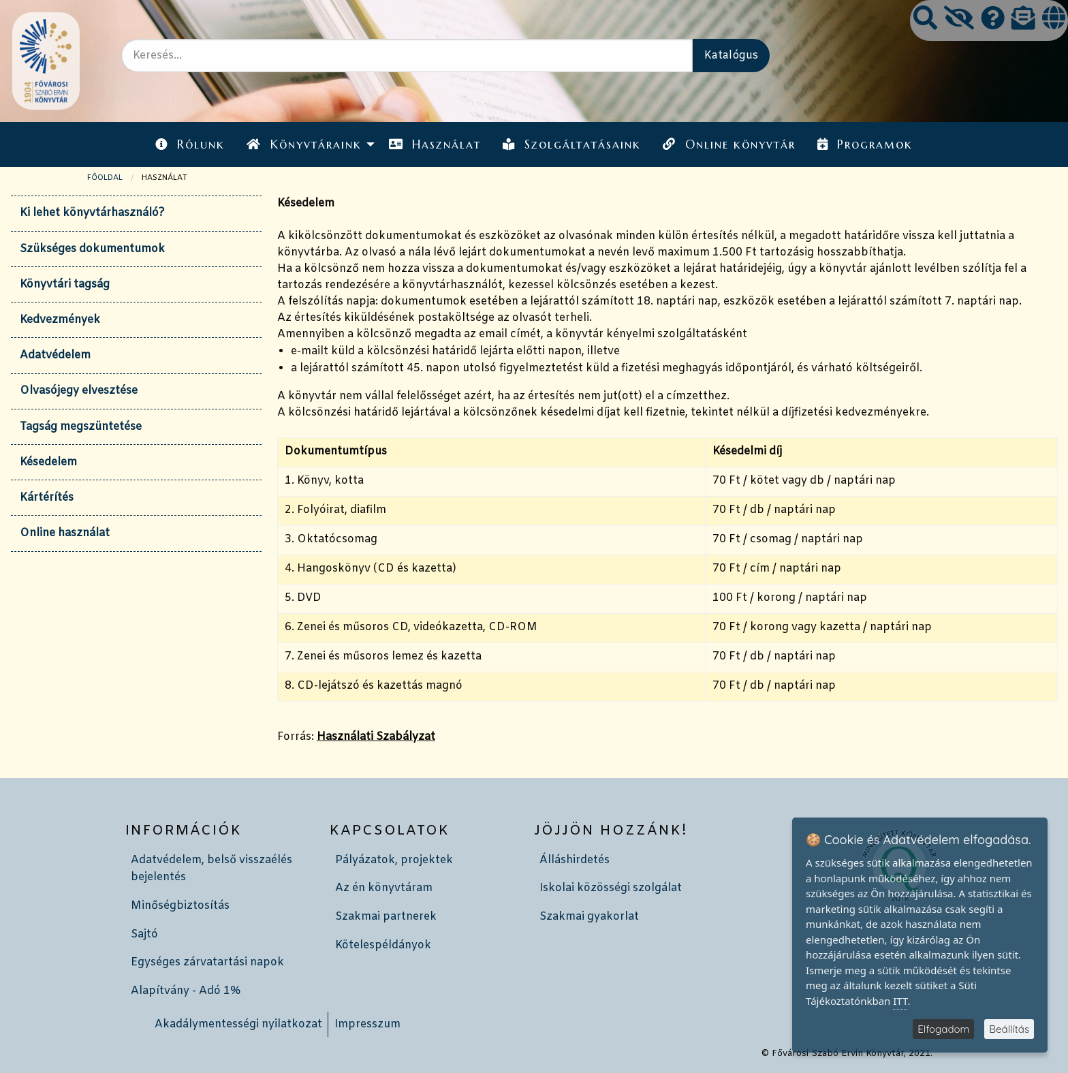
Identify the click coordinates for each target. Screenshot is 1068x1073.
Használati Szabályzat (376, 737)
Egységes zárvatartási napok (207, 962)
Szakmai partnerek (386, 916)
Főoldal (105, 178)
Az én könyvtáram (384, 888)
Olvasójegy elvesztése (79, 391)
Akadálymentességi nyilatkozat (238, 1024)
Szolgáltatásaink (572, 144)
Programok (865, 144)
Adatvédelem (55, 355)
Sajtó (144, 934)
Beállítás (1009, 1029)
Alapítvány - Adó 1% (185, 991)
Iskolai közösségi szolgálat (610, 888)
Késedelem (48, 462)
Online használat (65, 533)
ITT (900, 1001)
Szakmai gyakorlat (589, 916)
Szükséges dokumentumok (92, 249)
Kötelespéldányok (383, 945)
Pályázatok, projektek (394, 860)
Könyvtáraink (304, 144)
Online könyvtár (729, 144)
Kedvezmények (60, 320)
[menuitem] (190, 144)
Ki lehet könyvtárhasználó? (92, 213)
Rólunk (190, 144)
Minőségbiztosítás (180, 906)
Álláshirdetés (574, 860)
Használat (435, 144)
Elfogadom (943, 1029)
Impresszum (367, 1024)
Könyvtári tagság (65, 284)
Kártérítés (47, 498)
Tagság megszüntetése (81, 427)
